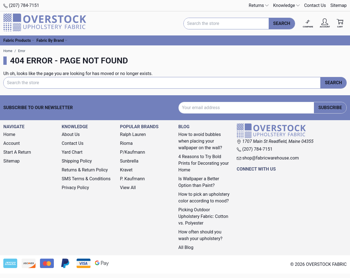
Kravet (126, 170)
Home (9, 134)
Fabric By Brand (51, 40)
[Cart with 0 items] (340, 23)
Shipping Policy (77, 161)
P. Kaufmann (132, 178)
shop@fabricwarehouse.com (268, 158)
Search (281, 23)
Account (11, 143)
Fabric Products (18, 40)
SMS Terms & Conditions (86, 178)
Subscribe (330, 107)
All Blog (185, 247)
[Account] (325, 23)
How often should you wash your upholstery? (200, 235)
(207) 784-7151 (21, 5)
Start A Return (17, 152)
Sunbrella (129, 161)
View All (128, 187)
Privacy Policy (75, 187)
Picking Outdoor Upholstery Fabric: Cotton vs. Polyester (203, 216)
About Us (71, 134)
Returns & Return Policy (85, 170)
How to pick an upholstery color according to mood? (203, 198)
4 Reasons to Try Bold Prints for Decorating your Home (203, 163)
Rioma (126, 143)
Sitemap (338, 5)
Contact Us (315, 5)
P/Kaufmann (132, 152)
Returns (259, 5)
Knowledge (286, 5)
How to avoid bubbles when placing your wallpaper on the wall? (200, 141)
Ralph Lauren (133, 134)
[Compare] (308, 23)
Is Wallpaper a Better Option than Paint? (198, 182)
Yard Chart (72, 152)
